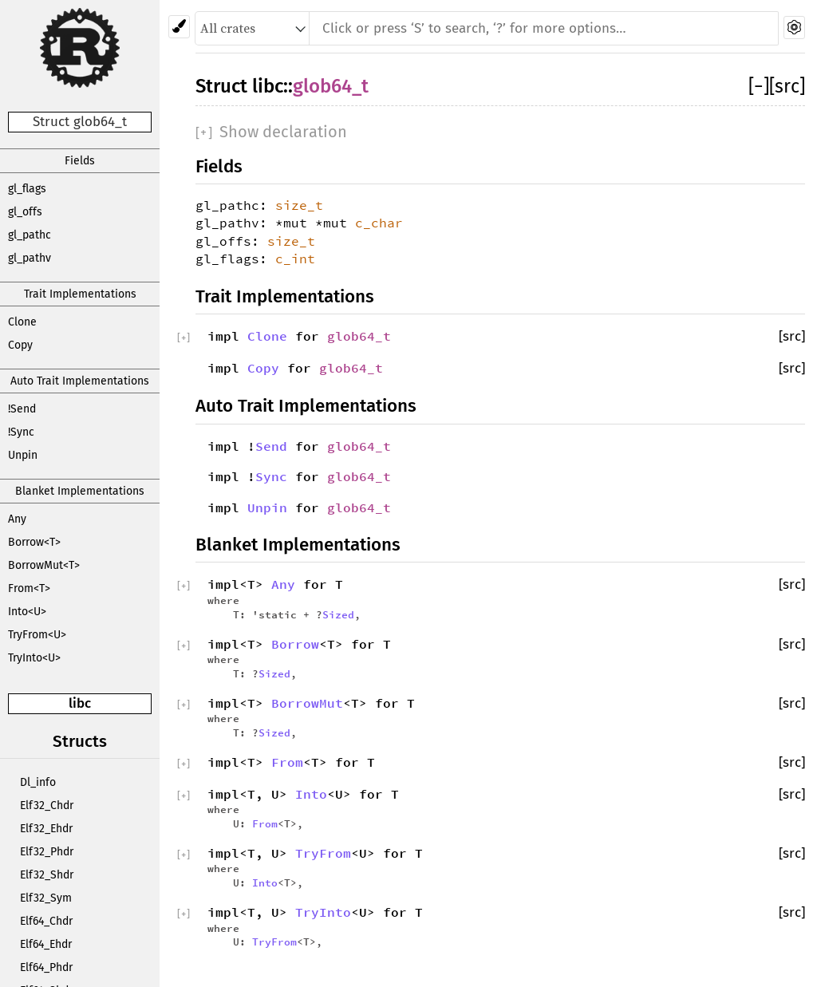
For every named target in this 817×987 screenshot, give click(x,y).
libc (80, 703)
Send (271, 446)
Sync (271, 476)
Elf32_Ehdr (46, 828)
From (287, 762)
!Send (22, 409)
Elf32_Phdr (46, 852)
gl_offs (25, 212)
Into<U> (27, 611)
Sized (338, 614)
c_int (295, 258)
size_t (299, 205)
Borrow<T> (34, 542)
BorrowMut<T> (44, 565)
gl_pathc (29, 235)
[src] (787, 86)
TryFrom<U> (37, 635)
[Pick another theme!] (179, 26)
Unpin (22, 455)
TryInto (323, 912)
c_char (379, 223)
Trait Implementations (80, 294)
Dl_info (38, 782)
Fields (80, 161)
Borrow (295, 644)
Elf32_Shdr (46, 875)
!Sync (21, 432)
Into (311, 794)
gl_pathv (29, 258)
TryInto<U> (34, 658)
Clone (22, 322)
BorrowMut (307, 703)
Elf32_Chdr (46, 805)
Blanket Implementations (79, 491)
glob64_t (331, 86)
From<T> (29, 588)
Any (17, 519)
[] (758, 86)
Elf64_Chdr (46, 921)
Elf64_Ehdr (46, 944)
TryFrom (323, 853)
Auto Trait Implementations (79, 381)
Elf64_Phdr (46, 967)
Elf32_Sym (46, 898)
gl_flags (27, 188)
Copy (20, 345)
